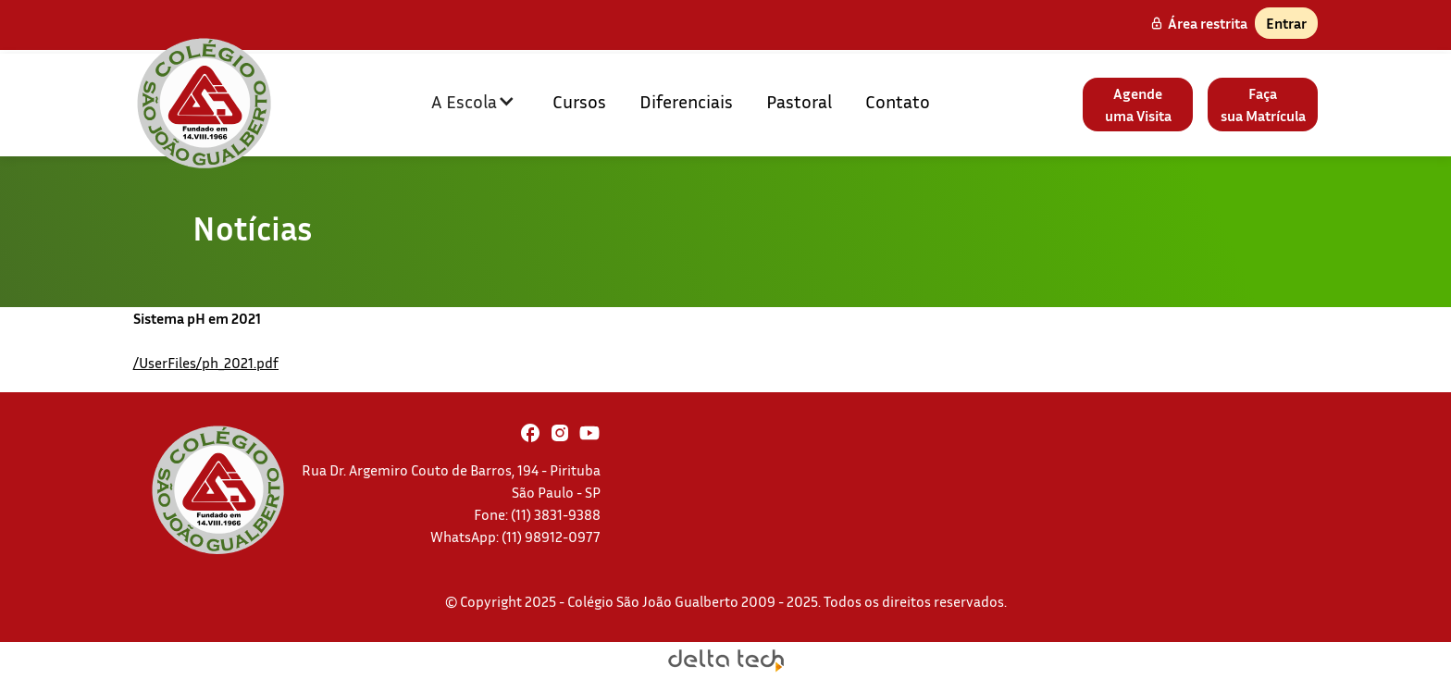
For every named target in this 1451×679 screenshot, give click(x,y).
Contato (897, 101)
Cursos (579, 101)
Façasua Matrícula (1263, 104)
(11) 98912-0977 (551, 536)
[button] (473, 100)
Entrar (1286, 23)
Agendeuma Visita (1138, 104)
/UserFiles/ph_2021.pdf (206, 362)
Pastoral (799, 101)
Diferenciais (686, 101)
